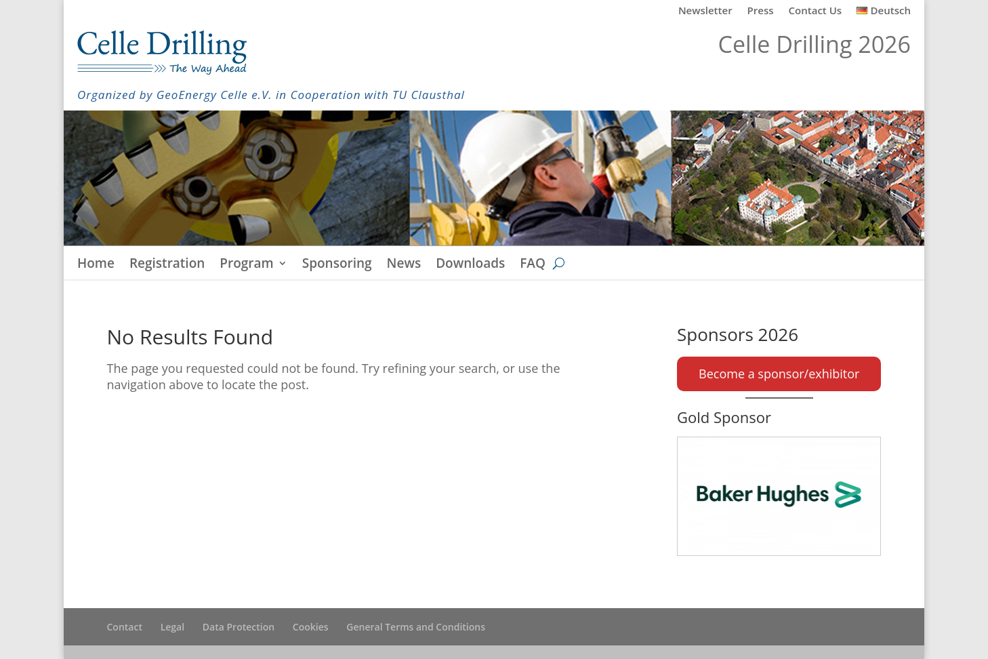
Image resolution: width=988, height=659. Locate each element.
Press (760, 11)
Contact (124, 626)
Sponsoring (337, 265)
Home (96, 265)
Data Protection (238, 626)
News (404, 265)
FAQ (533, 265)
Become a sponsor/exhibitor (779, 373)
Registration (167, 265)
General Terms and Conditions (415, 626)
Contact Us (815, 11)
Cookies (311, 626)
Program (246, 265)
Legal (172, 626)
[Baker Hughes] (779, 496)
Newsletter (705, 11)
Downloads (470, 265)
